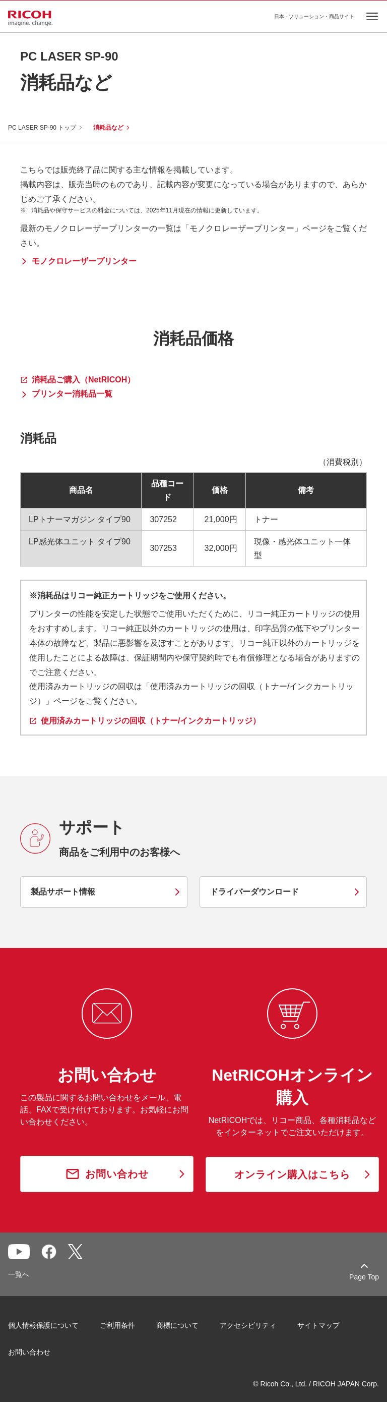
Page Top (364, 1277)
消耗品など (108, 127)
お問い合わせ (29, 1352)
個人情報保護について (43, 1325)
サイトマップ (318, 1325)
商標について (177, 1325)
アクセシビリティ (248, 1325)
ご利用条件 (117, 1325)
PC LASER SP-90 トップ (42, 127)
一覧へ (18, 1274)
